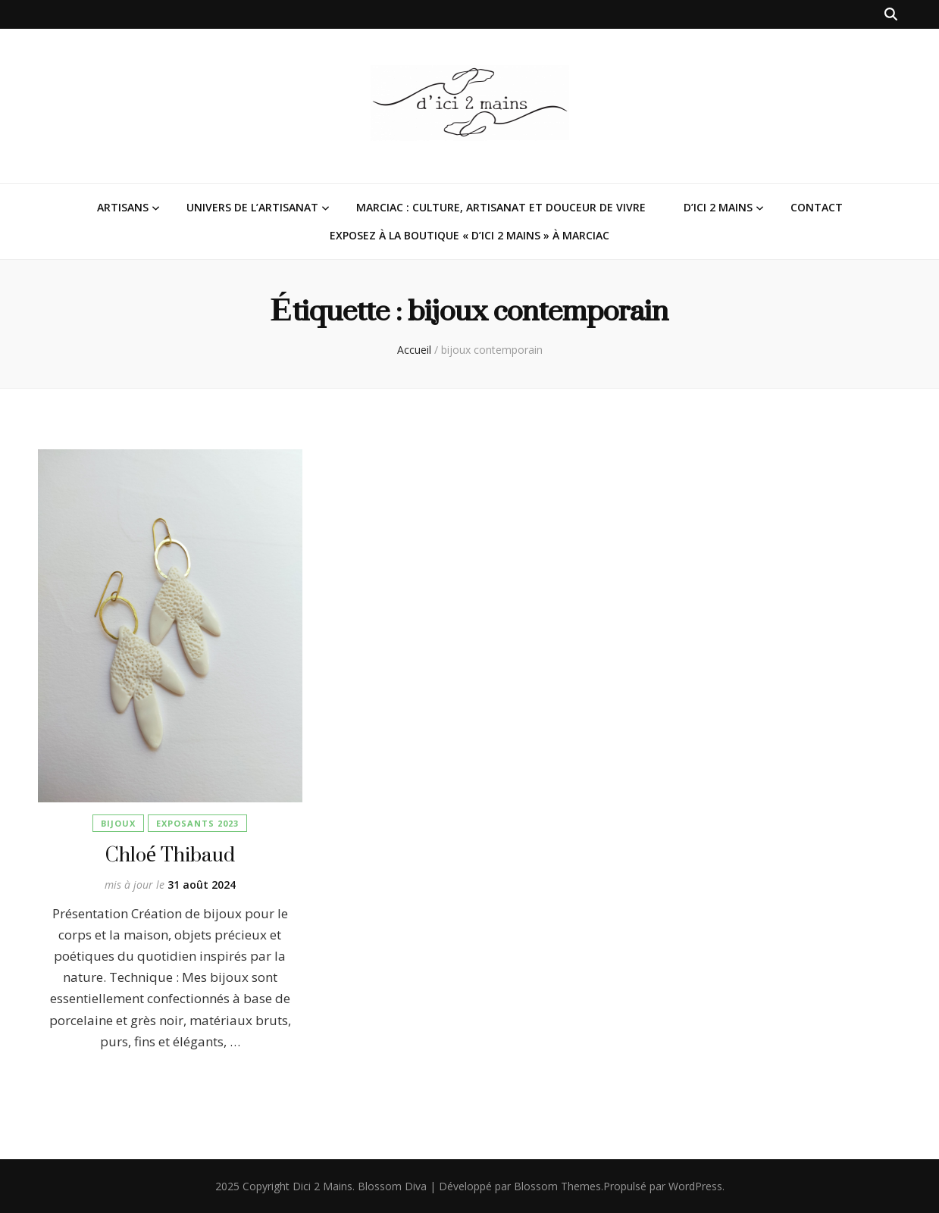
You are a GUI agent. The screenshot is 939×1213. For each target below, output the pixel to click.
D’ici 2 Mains (718, 207)
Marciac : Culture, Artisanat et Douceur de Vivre (501, 207)
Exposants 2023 (197, 823)
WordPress (695, 1186)
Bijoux (118, 823)
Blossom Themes (557, 1186)
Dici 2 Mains (322, 1186)
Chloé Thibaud (170, 854)
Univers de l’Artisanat (252, 207)
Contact (816, 207)
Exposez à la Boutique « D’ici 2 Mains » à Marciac (469, 235)
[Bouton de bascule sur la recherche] (890, 14)
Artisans (123, 207)
